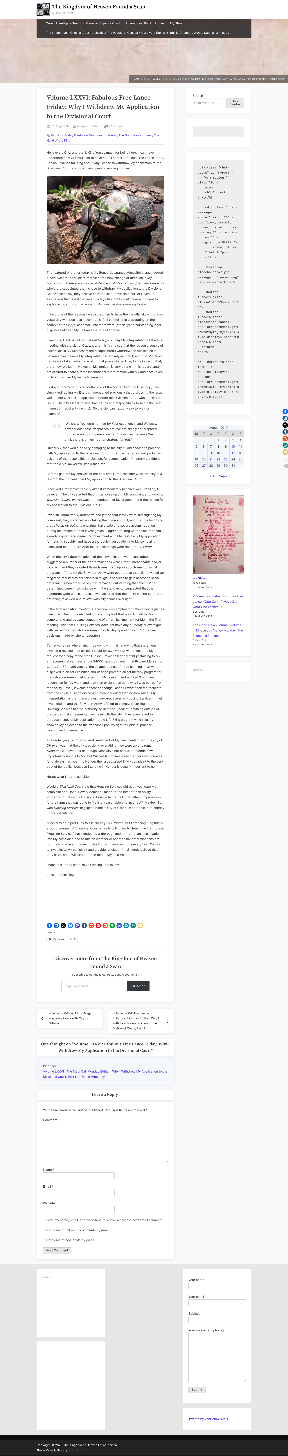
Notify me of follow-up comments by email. (78, 1230)
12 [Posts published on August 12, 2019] (196, 453)
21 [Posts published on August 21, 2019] (211, 459)
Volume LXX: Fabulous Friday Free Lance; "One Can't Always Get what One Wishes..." (218, 601)
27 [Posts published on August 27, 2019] (204, 465)
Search (198, 96)
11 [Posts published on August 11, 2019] (240, 446)
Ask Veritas (235, 102)
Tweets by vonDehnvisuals (208, 1419)
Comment (51, 1120)
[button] (49, 925)
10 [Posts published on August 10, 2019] (233, 446)
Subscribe (138, 986)
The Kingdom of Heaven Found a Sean (98, 6)
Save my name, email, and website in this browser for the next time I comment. (104, 1220)
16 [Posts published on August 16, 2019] (226, 453)
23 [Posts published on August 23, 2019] (226, 459)
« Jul (213, 476)
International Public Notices (145, 23)
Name (48, 1170)
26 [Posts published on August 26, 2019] (196, 465)
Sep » (223, 476)
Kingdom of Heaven (103, 135)
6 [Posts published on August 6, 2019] (204, 446)
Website (49, 1203)
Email (48, 1187)
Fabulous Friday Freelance (69, 135)
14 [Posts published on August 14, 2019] (211, 453)
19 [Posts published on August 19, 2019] (196, 459)
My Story (176, 23)
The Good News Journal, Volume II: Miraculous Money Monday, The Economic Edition (218, 630)
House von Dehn (88, 126)
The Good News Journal (135, 135)
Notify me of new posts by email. (70, 1240)
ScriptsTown (75, 1450)
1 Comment (116, 126)
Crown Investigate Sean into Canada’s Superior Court (83, 23)
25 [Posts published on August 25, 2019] (240, 459)
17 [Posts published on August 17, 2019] (233, 453)
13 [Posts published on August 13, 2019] (204, 453)
